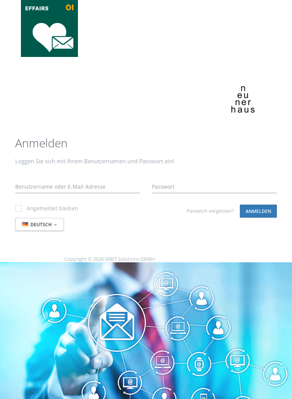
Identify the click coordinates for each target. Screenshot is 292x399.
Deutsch (39, 224)
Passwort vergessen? (210, 210)
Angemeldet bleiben (46, 208)
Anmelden (258, 211)
